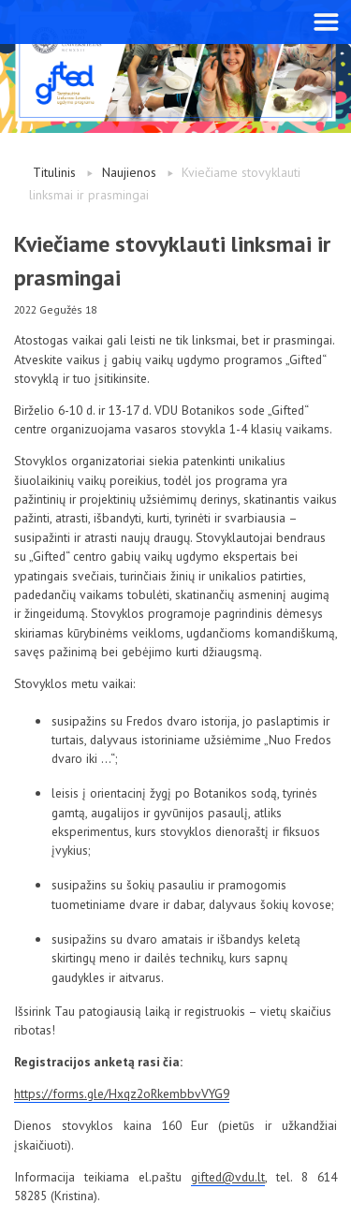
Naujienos (129, 172)
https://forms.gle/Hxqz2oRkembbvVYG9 (121, 1093)
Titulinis (54, 172)
